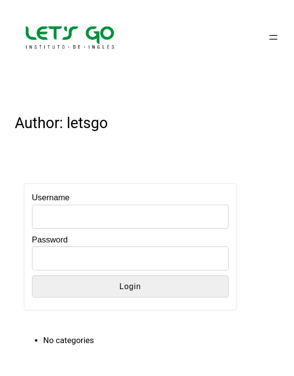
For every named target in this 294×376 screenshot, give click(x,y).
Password (50, 239)
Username (51, 197)
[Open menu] (273, 37)
